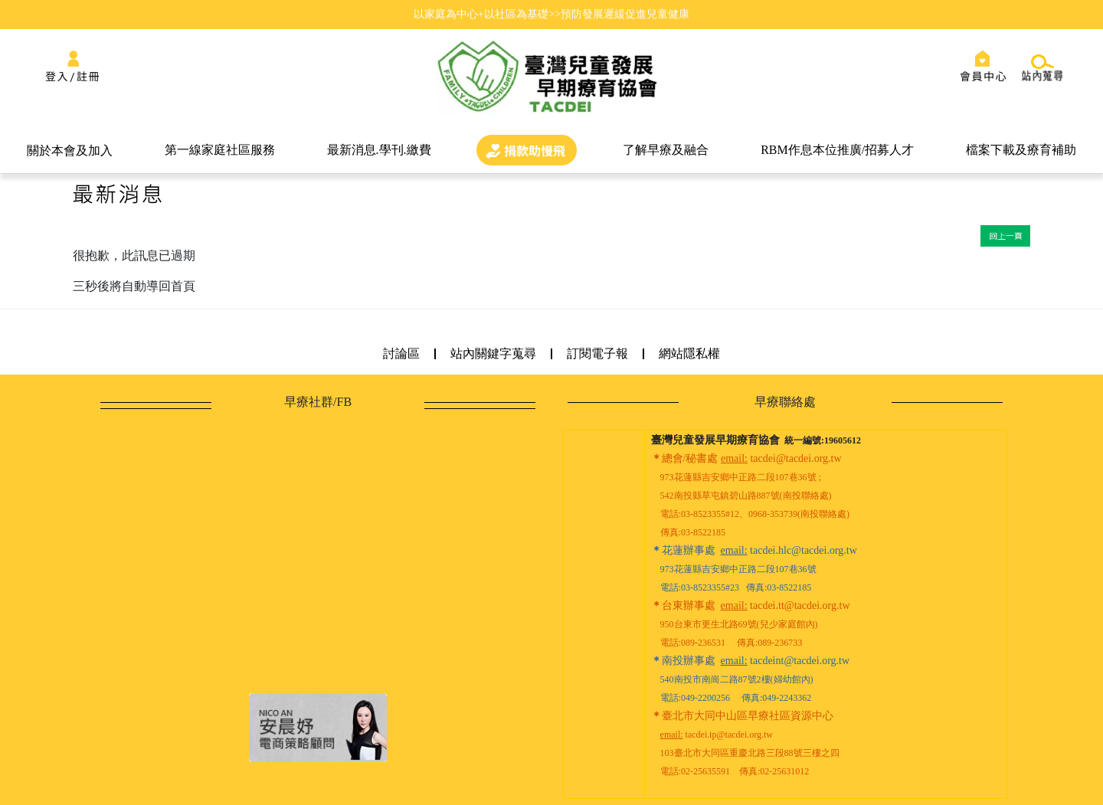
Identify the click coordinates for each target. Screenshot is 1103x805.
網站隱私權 (689, 353)
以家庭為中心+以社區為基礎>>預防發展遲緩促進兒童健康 (551, 14)
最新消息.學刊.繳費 (379, 149)
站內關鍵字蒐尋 (493, 353)
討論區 (401, 353)
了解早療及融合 (666, 149)
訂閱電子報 (597, 353)
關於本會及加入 (70, 150)
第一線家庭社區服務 (220, 149)
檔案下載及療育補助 (1021, 149)
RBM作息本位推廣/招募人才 (837, 149)
